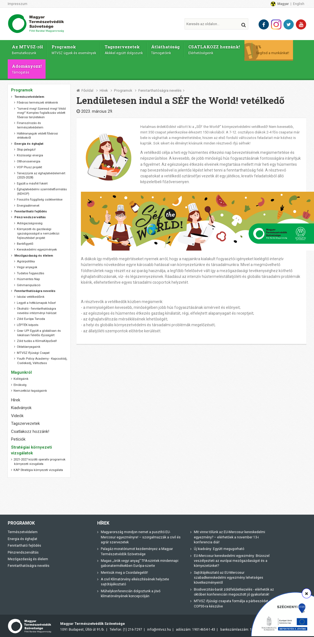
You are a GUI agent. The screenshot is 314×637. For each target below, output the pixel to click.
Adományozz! (27, 67)
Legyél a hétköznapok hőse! (36, 301)
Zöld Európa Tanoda (31, 317)
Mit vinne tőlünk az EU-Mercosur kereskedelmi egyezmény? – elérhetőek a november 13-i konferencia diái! (229, 536)
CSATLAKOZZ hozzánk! (216, 48)
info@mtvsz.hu (159, 628)
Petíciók (18, 437)
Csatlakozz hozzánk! (30, 429)
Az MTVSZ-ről (28, 48)
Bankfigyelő (25, 242)
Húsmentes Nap (28, 278)
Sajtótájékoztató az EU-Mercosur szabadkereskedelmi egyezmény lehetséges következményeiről (228, 576)
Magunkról (21, 370)
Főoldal (87, 89)
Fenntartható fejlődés (24, 544)
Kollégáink (21, 377)
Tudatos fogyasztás (30, 271)
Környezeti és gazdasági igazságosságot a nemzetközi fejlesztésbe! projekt (38, 232)
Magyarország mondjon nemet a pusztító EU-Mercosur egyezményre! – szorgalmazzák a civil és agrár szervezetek (141, 536)
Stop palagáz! (26, 148)
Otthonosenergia (28, 160)
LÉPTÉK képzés (27, 323)
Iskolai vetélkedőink (30, 295)
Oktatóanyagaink (28, 345)
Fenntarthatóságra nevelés (159, 89)
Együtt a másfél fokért (32, 182)
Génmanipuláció (28, 283)
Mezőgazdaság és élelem (28, 558)
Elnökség (20, 383)
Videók (17, 414)
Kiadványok (21, 406)
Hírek (104, 89)
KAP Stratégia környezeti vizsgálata (38, 468)
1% (275, 48)
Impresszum (17, 4)
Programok (74, 48)
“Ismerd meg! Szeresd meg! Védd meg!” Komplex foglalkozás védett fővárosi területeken (41, 111)
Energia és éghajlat (22, 537)
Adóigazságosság (30, 221)
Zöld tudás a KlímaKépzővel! (37, 339)
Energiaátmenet (28, 204)
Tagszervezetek (124, 48)
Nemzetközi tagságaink (30, 389)
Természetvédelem (23, 531)
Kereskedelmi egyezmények (37, 248)
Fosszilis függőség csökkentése (39, 198)
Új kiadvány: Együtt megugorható (219, 547)
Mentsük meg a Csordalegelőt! (124, 571)
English (298, 4)
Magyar (283, 4)
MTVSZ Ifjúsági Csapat (33, 351)
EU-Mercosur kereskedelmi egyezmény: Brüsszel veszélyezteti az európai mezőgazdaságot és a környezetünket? (232, 559)
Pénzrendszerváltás (23, 551)
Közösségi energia (30, 154)
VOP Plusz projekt (29, 166)
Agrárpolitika (26, 260)
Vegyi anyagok (27, 266)
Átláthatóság (167, 48)
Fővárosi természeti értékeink (37, 101)
